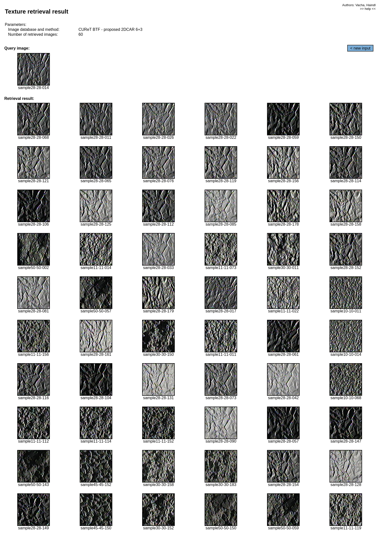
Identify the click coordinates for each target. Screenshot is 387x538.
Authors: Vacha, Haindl (359, 5)
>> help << (368, 9)
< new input (360, 48)
